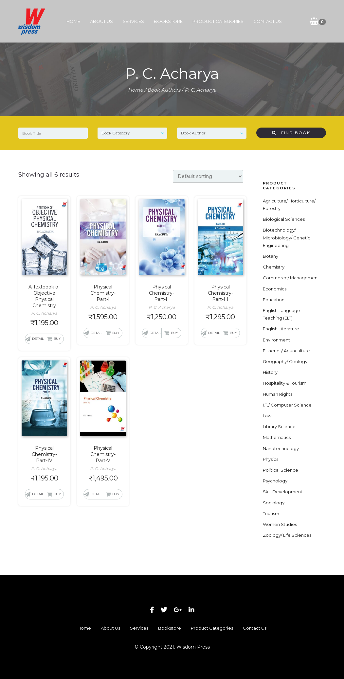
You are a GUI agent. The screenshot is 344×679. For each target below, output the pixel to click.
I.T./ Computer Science (287, 405)
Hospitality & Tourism (284, 383)
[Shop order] (208, 176)
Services (133, 21)
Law (267, 415)
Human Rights (277, 394)
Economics (274, 288)
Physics (270, 459)
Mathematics (277, 437)
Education (273, 299)
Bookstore (168, 21)
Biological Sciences (284, 219)
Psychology (275, 480)
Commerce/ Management (291, 277)
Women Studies (280, 524)
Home (73, 21)
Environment (276, 339)
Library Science (279, 426)
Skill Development (282, 491)
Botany (270, 256)
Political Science (280, 470)
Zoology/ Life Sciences (287, 535)
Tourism (271, 513)
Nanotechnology (281, 448)
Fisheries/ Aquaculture (286, 350)
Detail (38, 339)
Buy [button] (57, 339)
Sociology (273, 502)
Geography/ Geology (285, 361)
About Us (101, 21)
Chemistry (273, 267)
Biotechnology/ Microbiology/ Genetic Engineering (286, 237)
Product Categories (218, 21)
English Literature (281, 328)
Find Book (291, 132)
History (270, 372)
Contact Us (267, 21)
